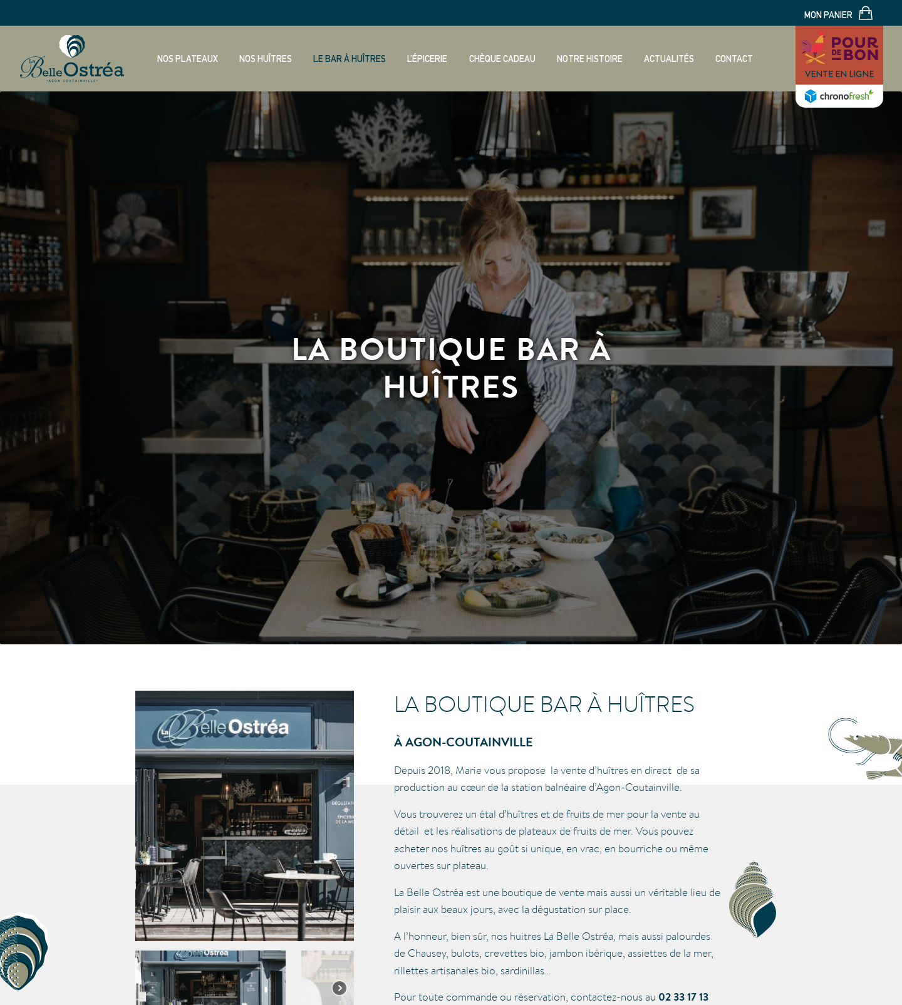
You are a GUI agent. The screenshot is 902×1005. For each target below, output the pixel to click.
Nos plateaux (187, 58)
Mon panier (838, 14)
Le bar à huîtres (349, 58)
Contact (734, 58)
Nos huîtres (265, 58)
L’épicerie (427, 58)
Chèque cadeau (502, 58)
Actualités (669, 58)
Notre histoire (590, 58)
